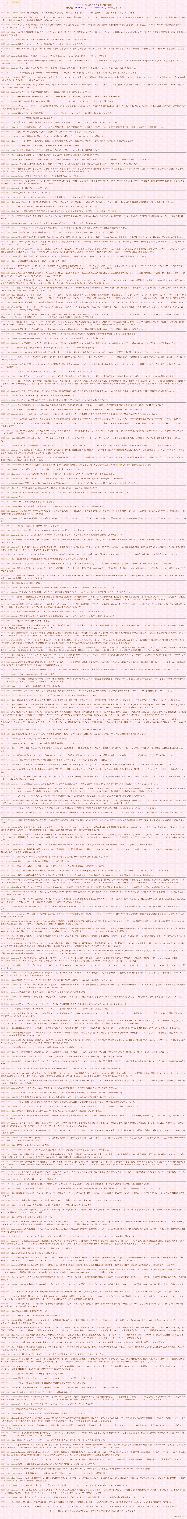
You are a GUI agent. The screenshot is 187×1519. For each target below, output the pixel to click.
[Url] (20, 13)
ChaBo (183, 1516)
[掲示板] (16, 2)
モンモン (6, 2)
